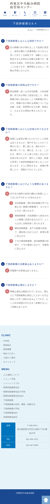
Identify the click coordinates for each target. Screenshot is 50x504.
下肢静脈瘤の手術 (11, 408)
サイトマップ (9, 362)
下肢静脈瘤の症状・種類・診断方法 (19, 404)
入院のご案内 (9, 357)
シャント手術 (9, 379)
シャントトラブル (11, 383)
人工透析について (11, 375)
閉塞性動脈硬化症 (11, 387)
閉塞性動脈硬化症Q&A (13, 396)
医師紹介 (7, 345)
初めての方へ (9, 353)
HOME (6, 341)
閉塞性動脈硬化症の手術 (14, 392)
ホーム (30, 30)
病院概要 (7, 349)
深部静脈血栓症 (10, 417)
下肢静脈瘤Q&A (10, 413)
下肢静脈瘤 (8, 400)
